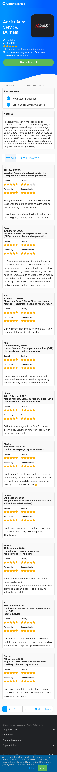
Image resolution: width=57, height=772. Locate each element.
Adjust (32, 768)
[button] (52, 4)
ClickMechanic (9, 85)
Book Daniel (28, 62)
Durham (10, 32)
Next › (38, 709)
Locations (21, 85)
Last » (48, 709)
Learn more (43, 764)
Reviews (10, 158)
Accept (43, 768)
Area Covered (30, 158)
